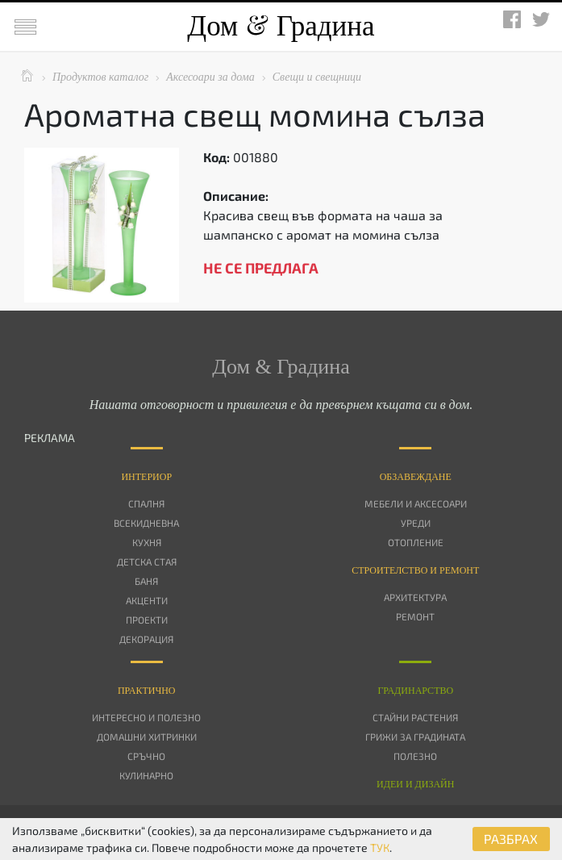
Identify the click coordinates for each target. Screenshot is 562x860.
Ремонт (415, 616)
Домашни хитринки (147, 736)
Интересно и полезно (146, 717)
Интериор (146, 476)
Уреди (416, 522)
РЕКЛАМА (49, 438)
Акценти (147, 600)
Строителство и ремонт (415, 570)
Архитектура (415, 597)
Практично (147, 690)
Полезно (415, 756)
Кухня (146, 542)
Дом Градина (280, 26)
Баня (146, 581)
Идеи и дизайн (415, 784)
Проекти (147, 619)
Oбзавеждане (416, 476)
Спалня (146, 503)
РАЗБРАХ (511, 838)
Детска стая (147, 561)
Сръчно (146, 756)
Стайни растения (415, 717)
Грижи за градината (415, 736)
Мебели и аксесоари (415, 503)
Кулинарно (146, 775)
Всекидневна (146, 522)
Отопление (415, 542)
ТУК (379, 847)
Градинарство (415, 690)
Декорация (146, 639)
